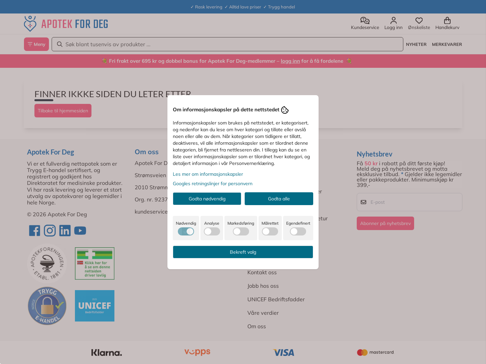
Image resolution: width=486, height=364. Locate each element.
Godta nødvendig (207, 199)
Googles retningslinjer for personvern (212, 183)
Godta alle (279, 199)
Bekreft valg (243, 252)
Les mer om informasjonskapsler (208, 174)
